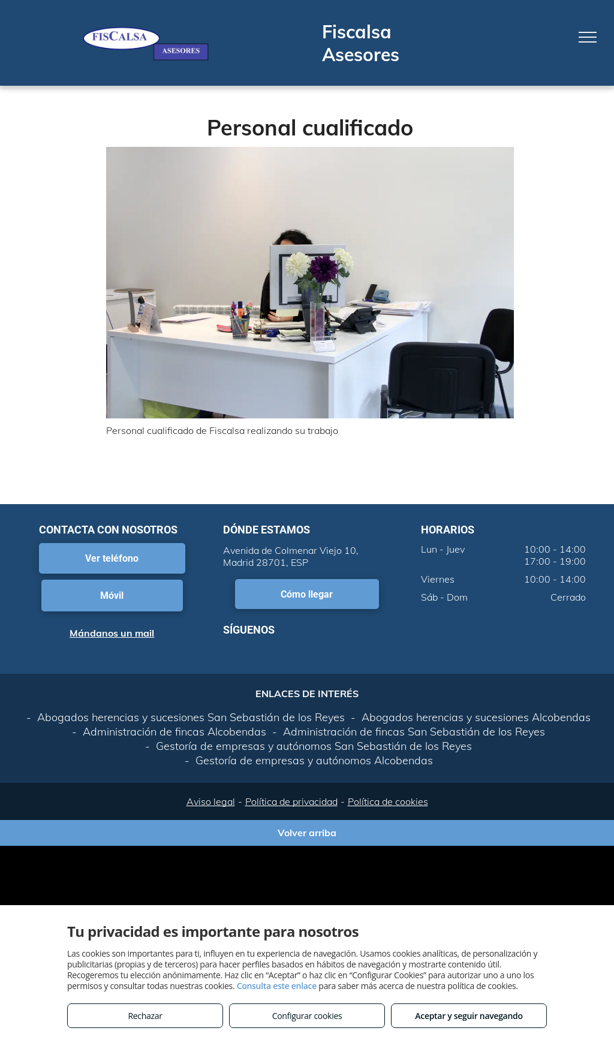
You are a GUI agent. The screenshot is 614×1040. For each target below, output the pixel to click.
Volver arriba (307, 833)
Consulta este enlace (277, 985)
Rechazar (145, 1015)
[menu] (587, 37)
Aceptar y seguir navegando (468, 1015)
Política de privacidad (291, 801)
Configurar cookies (307, 1015)
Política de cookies (388, 801)
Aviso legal (210, 801)
